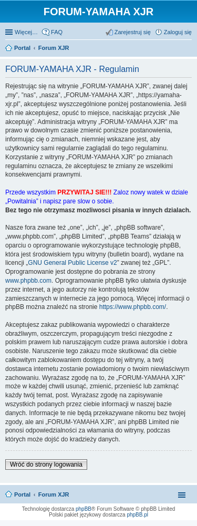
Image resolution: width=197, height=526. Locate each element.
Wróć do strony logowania (46, 464)
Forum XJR (53, 494)
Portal (22, 48)
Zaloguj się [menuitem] (178, 32)
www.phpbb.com (28, 280)
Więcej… (26, 32)
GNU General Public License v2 (72, 262)
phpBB (83, 509)
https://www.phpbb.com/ (132, 307)
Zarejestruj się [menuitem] (133, 32)
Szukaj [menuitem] (188, 49)
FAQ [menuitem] (57, 32)
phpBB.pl (137, 515)
